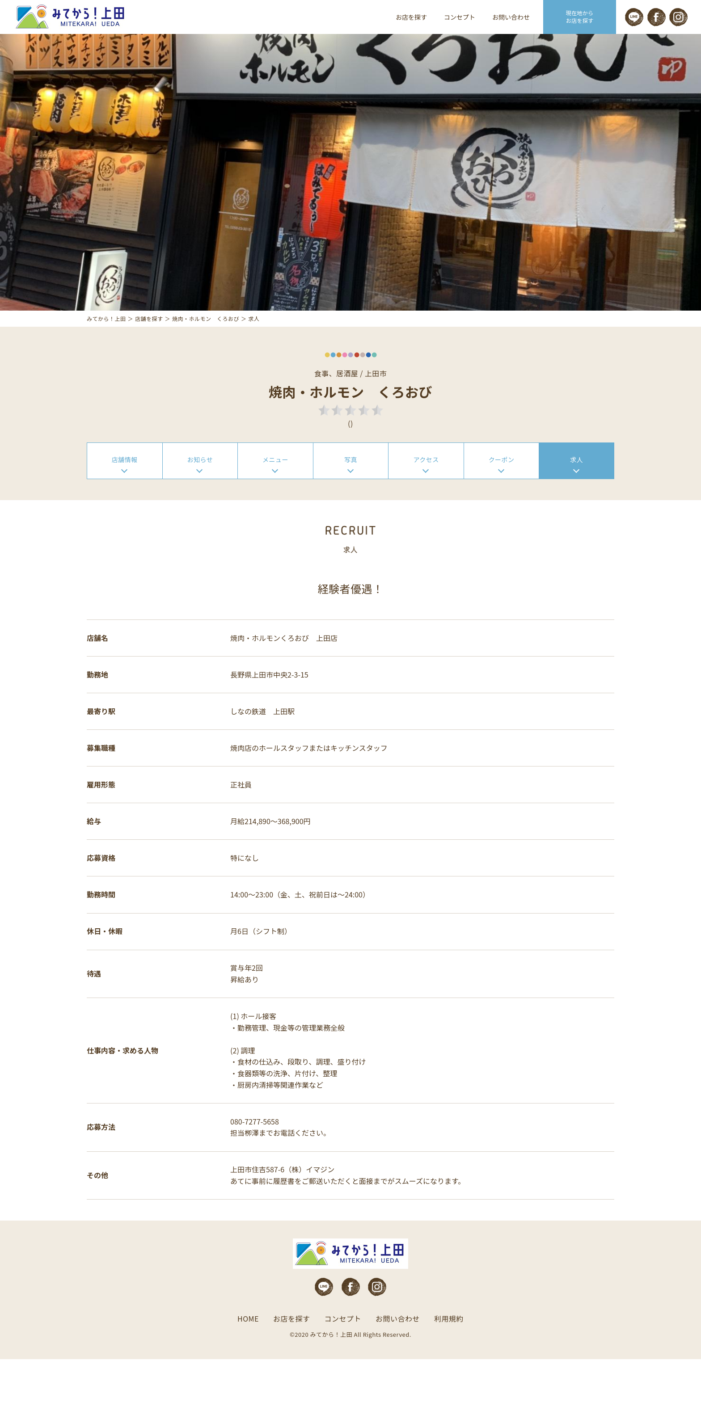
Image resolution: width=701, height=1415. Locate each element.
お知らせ (200, 484)
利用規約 (449, 1374)
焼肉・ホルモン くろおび (205, 341)
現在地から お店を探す (579, 17)
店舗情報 (125, 484)
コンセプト (459, 17)
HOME (248, 1374)
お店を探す (411, 17)
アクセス (426, 484)
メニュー (275, 484)
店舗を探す (149, 341)
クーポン (502, 484)
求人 (576, 484)
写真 (350, 484)
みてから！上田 (106, 341)
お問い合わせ (511, 17)
